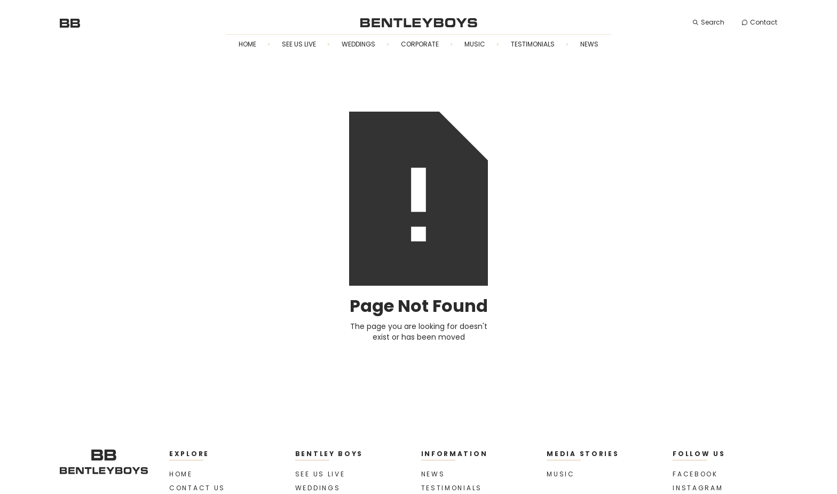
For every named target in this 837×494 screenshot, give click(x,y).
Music (474, 44)
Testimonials (533, 44)
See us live (299, 44)
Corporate (420, 44)
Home (247, 44)
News (589, 44)
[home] (70, 22)
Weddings (358, 44)
